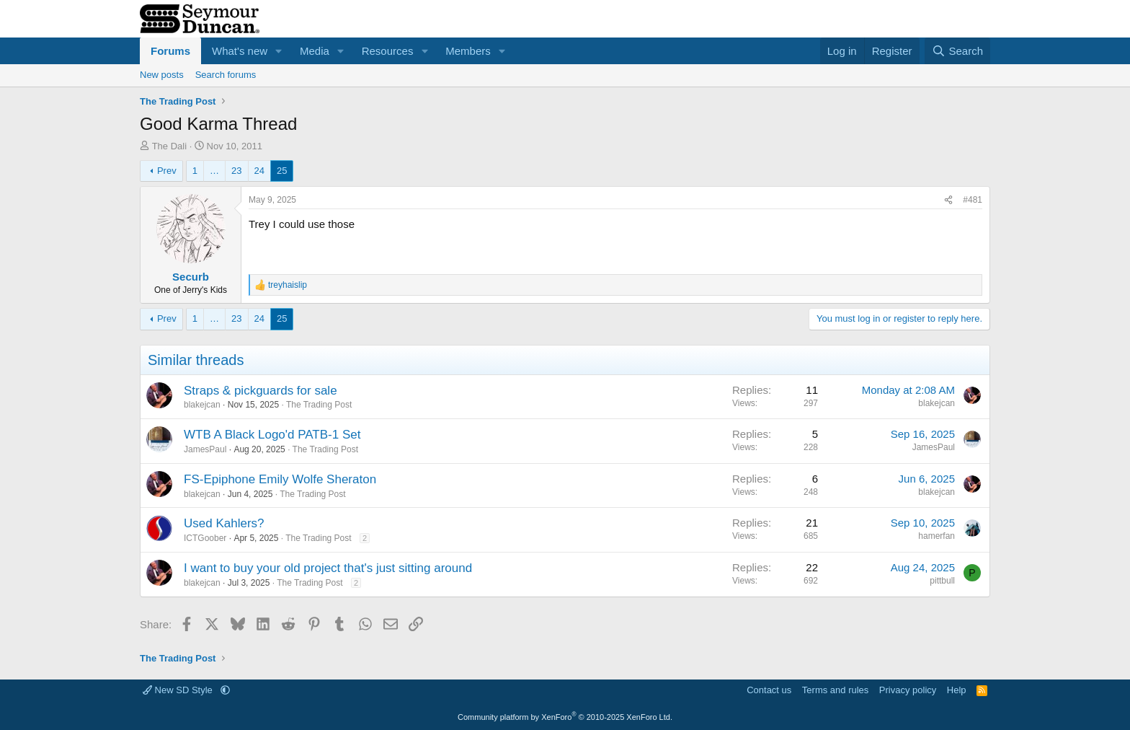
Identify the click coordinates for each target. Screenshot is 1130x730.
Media (314, 51)
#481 (972, 200)
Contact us (769, 690)
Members (468, 51)
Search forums (226, 74)
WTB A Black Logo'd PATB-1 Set (272, 434)
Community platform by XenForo (565, 717)
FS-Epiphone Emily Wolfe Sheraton (280, 479)
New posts (162, 74)
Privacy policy (907, 690)
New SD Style (179, 690)
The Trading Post (319, 405)
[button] (279, 51)
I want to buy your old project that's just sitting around (328, 568)
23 (236, 170)
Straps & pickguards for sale (260, 390)
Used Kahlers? (224, 523)
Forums (170, 51)
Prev (167, 170)
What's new (239, 51)
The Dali (169, 146)
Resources (388, 51)
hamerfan (936, 536)
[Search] (957, 51)
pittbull (942, 581)
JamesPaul (205, 449)
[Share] (948, 200)
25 (282, 170)
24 (259, 170)
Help (956, 690)
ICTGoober (205, 538)
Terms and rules (835, 690)
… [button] (214, 170)
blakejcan (202, 405)
